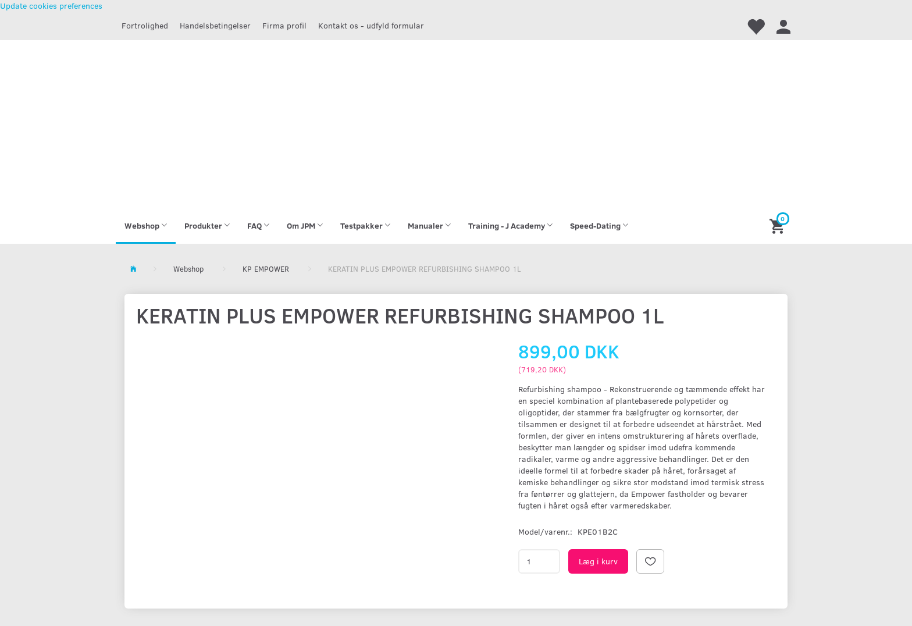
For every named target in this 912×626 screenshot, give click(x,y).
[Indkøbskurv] (778, 225)
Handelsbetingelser (215, 25)
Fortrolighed (145, 25)
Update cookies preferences (51, 5)
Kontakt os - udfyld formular (371, 25)
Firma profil (284, 25)
